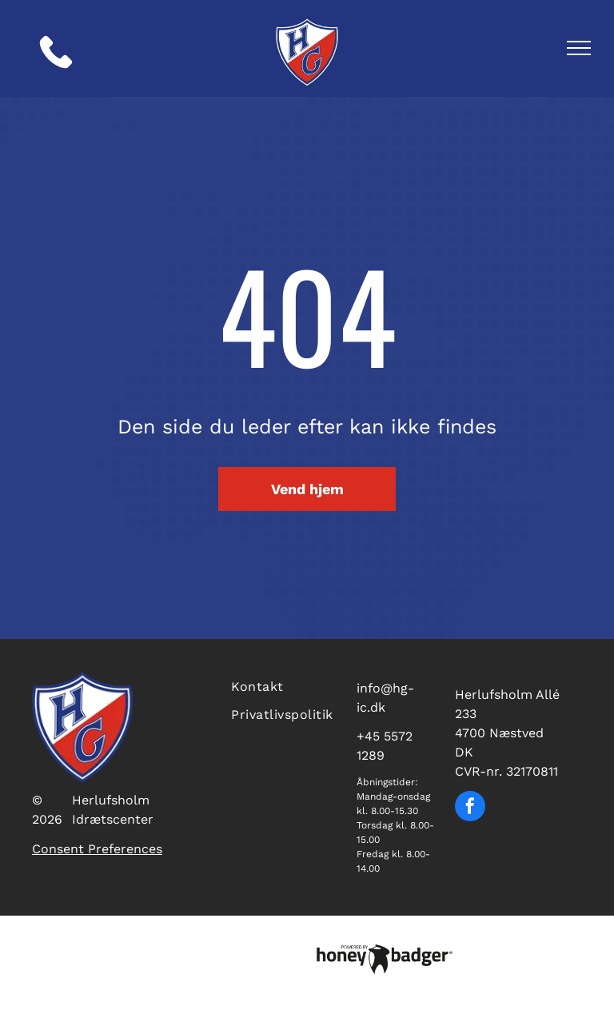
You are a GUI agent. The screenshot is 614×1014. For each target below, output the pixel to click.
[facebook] (470, 808)
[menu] (579, 48)
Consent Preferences (97, 848)
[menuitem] (284, 685)
